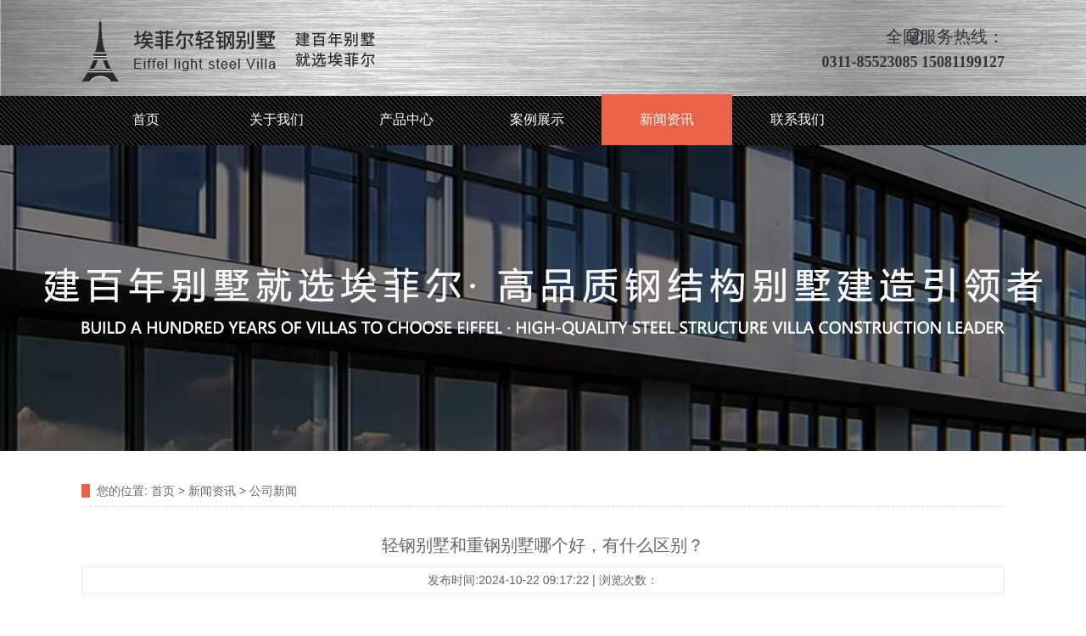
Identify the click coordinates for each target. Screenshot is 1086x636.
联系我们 (797, 119)
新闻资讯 (667, 119)
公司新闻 (273, 491)
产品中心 (406, 119)
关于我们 (276, 119)
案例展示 (537, 119)
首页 (146, 119)
